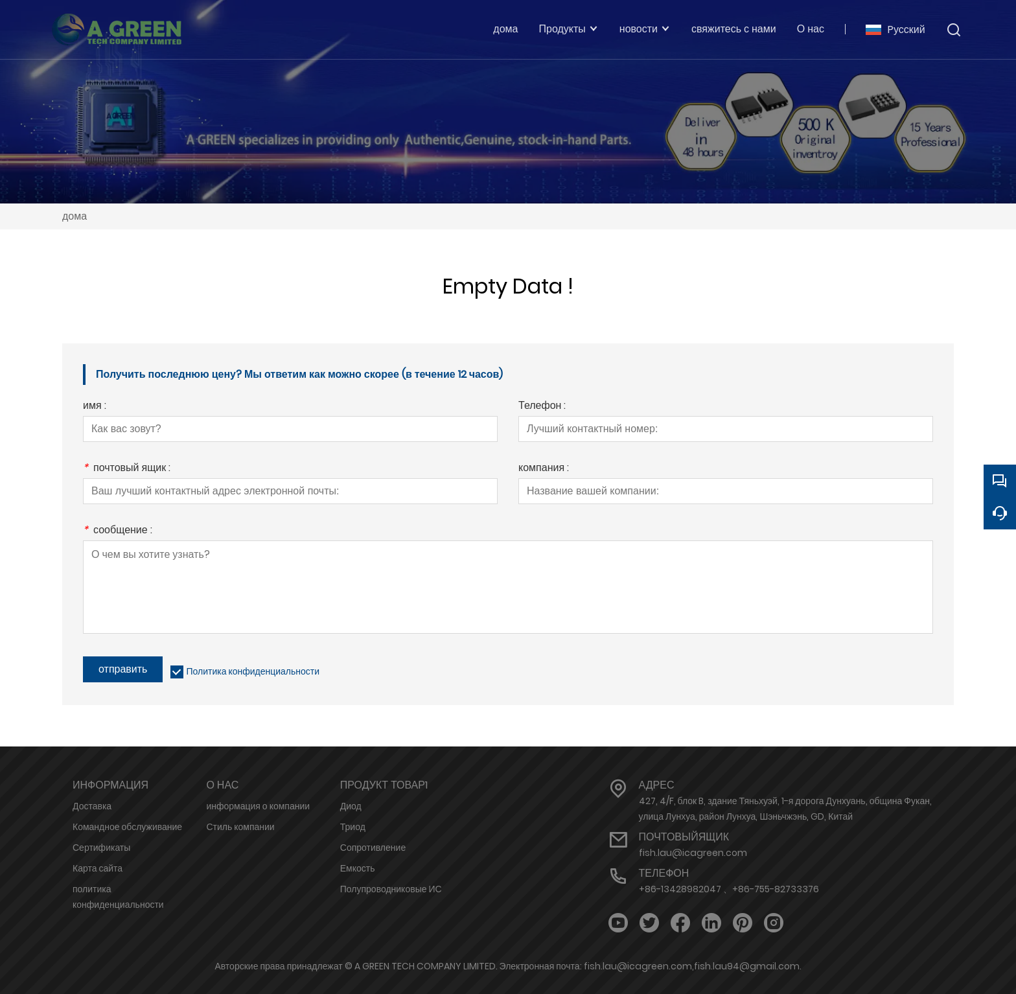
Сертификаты (101, 847)
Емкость (357, 868)
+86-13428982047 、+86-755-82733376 (729, 889)
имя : (94, 406)
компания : (543, 469)
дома (74, 216)
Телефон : (542, 406)
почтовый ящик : (126, 469)
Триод (352, 826)
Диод (351, 806)
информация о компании (258, 806)
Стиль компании (240, 826)
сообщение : (117, 531)
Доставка (92, 806)
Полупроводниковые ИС (391, 889)
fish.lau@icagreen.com (693, 852)
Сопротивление (373, 847)
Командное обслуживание (127, 826)
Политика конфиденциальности (252, 671)
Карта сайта (97, 868)
